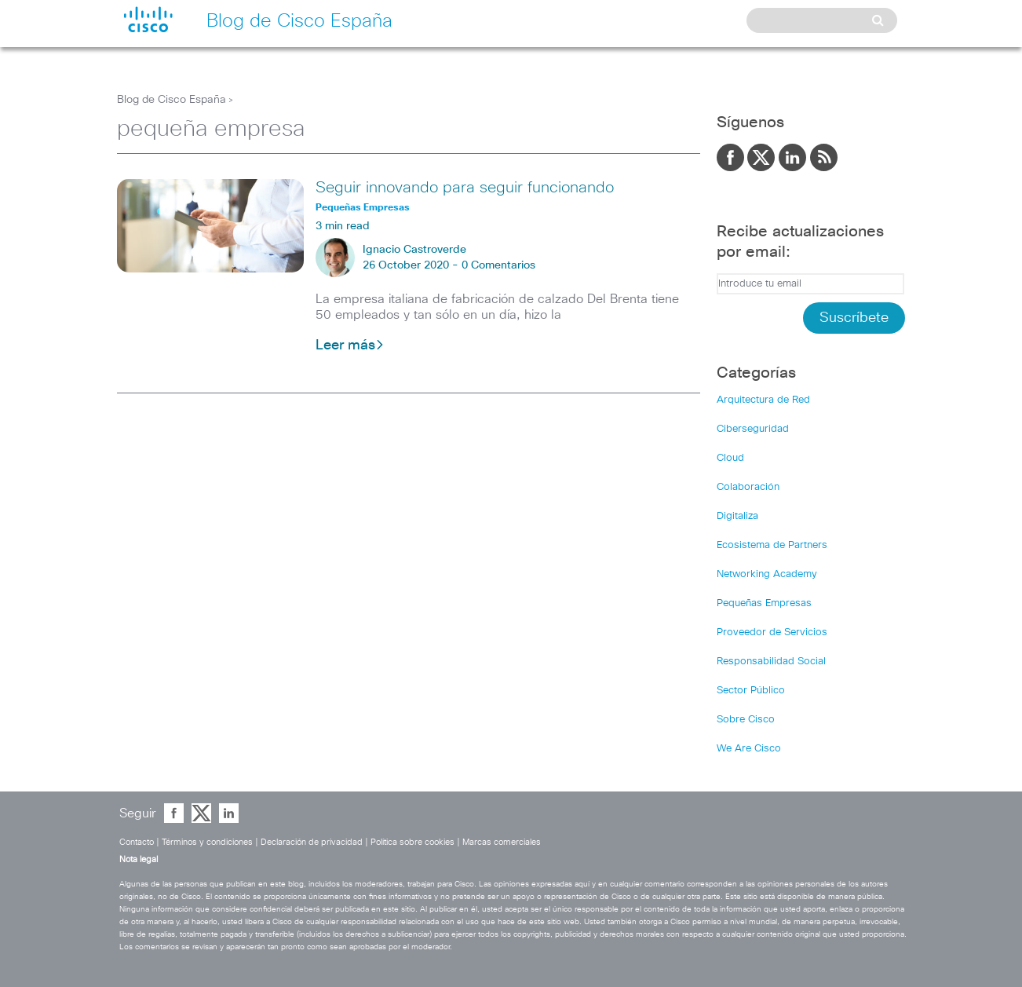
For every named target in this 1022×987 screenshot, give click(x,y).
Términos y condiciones (207, 842)
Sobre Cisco (746, 720)
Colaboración (748, 487)
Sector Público (751, 690)
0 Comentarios (498, 265)
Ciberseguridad (753, 429)
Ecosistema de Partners (772, 545)
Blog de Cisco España (171, 99)
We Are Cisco (749, 749)
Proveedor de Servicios (772, 632)
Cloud (730, 458)
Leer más (350, 345)
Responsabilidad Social (771, 661)
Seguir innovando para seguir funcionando (465, 188)
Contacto (136, 842)
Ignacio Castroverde (414, 249)
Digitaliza (737, 516)
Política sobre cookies (412, 842)
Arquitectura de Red (763, 400)
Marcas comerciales (501, 842)
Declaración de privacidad (312, 842)
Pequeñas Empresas (764, 603)
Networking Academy (767, 574)
